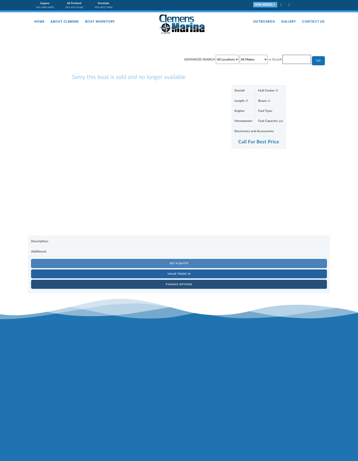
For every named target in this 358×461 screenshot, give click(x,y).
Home (39, 21)
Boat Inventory (101, 21)
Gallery (288, 21)
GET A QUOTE (178, 263)
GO (318, 60)
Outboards (263, 21)
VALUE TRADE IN (179, 274)
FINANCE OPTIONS (179, 284)
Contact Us (313, 21)
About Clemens (65, 21)
